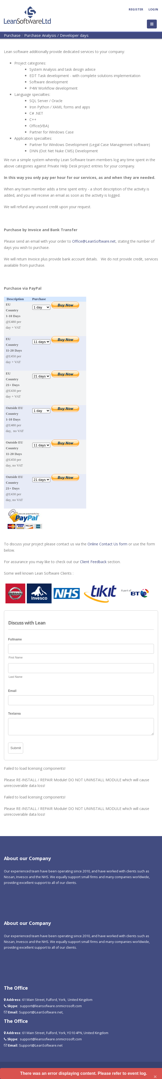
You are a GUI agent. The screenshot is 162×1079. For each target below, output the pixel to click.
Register (136, 9)
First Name (16, 657)
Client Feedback (93, 561)
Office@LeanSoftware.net (94, 241)
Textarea (14, 713)
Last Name (15, 676)
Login (153, 9)
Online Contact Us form (107, 543)
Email (12, 691)
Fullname (15, 639)
